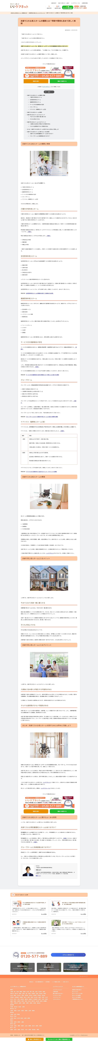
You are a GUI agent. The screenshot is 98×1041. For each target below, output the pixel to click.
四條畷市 (45, 1001)
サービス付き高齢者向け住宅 (36, 104)
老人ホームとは (75, 991)
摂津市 (26, 1001)
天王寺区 (40, 991)
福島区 (24, 991)
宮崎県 (29, 1029)
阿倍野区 (33, 993)
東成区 (20, 993)
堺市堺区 (26, 995)
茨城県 (11, 1014)
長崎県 (19, 1029)
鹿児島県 (33, 1029)
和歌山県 (38, 1002)
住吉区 (37, 993)
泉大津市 (36, 997)
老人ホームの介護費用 (76, 997)
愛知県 (11, 1021)
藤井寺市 (33, 1001)
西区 (31, 991)
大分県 (26, 1029)
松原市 (39, 999)
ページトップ (83, 976)
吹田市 (32, 997)
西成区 (44, 993)
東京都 (11, 1006)
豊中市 (25, 997)
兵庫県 (23, 1002)
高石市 (29, 1001)
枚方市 (11, 999)
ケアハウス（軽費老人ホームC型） (37, 109)
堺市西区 (35, 995)
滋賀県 (31, 1002)
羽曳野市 (19, 1001)
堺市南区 (39, 995)
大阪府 (11, 991)
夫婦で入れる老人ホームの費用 (34, 112)
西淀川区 (12, 993)
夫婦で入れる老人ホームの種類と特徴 (35, 95)
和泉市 (46, 999)
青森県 (15, 1010)
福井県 (22, 1018)
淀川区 (11, 995)
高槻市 (39, 997)
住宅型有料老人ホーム (34, 99)
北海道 (11, 1010)
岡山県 (11, 1025)
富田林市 (26, 999)
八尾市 (18, 999)
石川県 (18, 1018)
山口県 (26, 1025)
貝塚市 (43, 997)
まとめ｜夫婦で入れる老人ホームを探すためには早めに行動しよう (42, 129)
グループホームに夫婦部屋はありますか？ (39, 136)
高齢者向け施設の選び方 (76, 989)
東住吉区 (41, 993)
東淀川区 (16, 993)
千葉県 (23, 1006)
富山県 (15, 1018)
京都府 (27, 1002)
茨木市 (15, 999)
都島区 (21, 991)
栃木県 (15, 1014)
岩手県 (19, 1010)
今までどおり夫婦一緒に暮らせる (37, 116)
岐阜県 (15, 1021)
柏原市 (15, 1001)
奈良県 (34, 1002)
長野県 (28, 1018)
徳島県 (40, 1025)
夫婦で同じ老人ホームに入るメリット (35, 114)
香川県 (33, 1025)
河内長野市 (35, 999)
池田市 (28, 997)
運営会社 (31, 981)
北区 (14, 991)
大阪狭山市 (16, 1002)
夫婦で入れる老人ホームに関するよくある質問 (37, 131)
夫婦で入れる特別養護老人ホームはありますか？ (40, 133)
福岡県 (11, 1029)
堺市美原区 (17, 997)
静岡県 (19, 1021)
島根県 (22, 1025)
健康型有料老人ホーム (34, 102)
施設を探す (53, 3)
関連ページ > (38, 875)
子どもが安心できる (34, 119)
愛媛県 (29, 1025)
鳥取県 (19, 1025)
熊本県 (22, 1029)
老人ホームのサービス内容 (77, 993)
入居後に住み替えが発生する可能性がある (39, 124)
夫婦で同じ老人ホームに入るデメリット (36, 122)
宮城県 (22, 1010)
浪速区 (44, 991)
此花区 (28, 991)
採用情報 (48, 981)
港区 (33, 991)
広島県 (15, 1025)
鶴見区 (15, 995)
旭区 (26, 993)
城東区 (29, 993)
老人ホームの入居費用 (76, 995)
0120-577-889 (80, 8)
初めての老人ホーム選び (63, 3)
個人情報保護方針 (39, 981)
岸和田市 (21, 997)
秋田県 (26, 1010)
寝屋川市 (30, 999)
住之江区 (19, 995)
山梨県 (25, 1018)
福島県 (33, 1010)
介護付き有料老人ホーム (35, 97)
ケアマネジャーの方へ (57, 995)
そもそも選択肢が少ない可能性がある (38, 126)
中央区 (17, 991)
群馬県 (18, 1014)
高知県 (37, 1025)
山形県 (29, 1010)
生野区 (23, 993)
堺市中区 (30, 995)
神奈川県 (15, 1006)
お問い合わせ (66, 981)
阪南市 (20, 1002)
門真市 (22, 1001)
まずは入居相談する (68, 955)
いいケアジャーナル (75, 3)
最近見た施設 (58, 7)
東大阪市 (37, 1001)
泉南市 (41, 1001)
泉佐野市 (22, 999)
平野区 (22, 995)
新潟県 (11, 1018)
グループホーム (33, 107)
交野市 (11, 1002)
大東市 (43, 999)
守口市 (46, 997)
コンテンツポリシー (46, 86)
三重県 (22, 1021)
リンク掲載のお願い (56, 981)
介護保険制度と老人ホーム (77, 999)
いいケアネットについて (57, 989)
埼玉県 (19, 1006)
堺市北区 (43, 995)
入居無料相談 (85, 3)
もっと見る (44, 914)
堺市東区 (12, 997)
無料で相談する (62, 81)
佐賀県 (15, 1029)
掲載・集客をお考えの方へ (58, 993)
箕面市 (11, 1001)
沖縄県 (37, 1029)
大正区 (36, 991)
